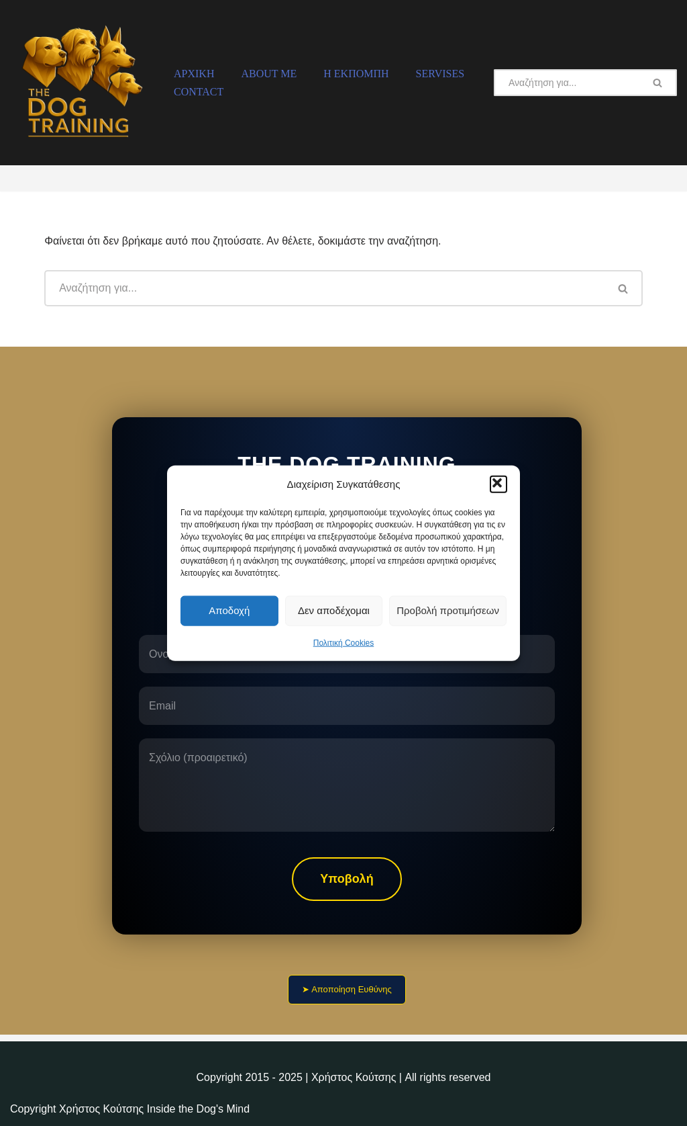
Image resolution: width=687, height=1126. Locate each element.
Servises (440, 73)
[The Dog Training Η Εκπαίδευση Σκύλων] (80, 82)
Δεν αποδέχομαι (334, 610)
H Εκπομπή (355, 73)
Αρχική (194, 73)
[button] (498, 484)
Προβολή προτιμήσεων (448, 610)
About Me (269, 73)
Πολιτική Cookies (343, 642)
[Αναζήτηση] (567, 82)
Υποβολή (346, 878)
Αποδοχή (229, 610)
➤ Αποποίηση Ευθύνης (347, 989)
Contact (198, 91)
